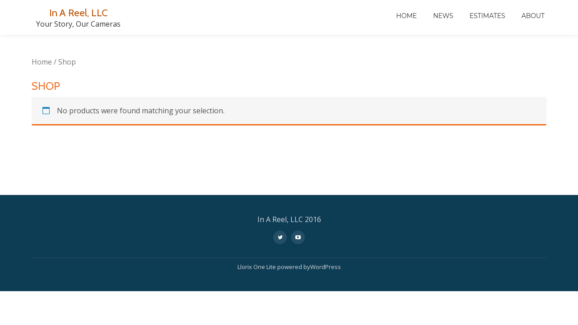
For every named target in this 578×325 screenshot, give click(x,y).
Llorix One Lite (257, 232)
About (533, 16)
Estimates (487, 16)
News (443, 16)
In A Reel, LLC (78, 12)
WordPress (325, 232)
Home (406, 16)
